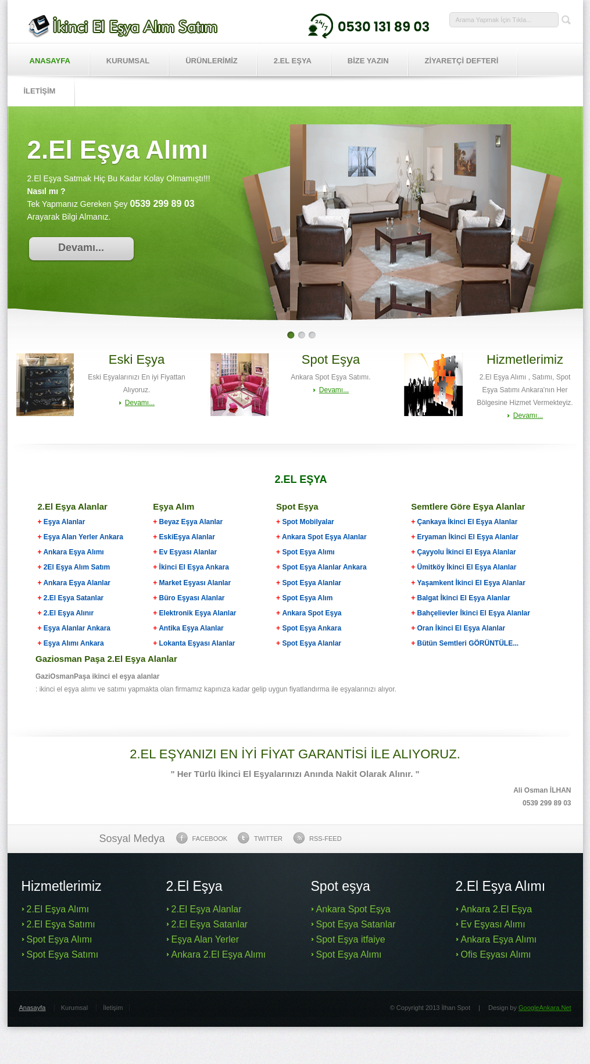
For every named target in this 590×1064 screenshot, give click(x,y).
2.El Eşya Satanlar (73, 598)
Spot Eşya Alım (307, 598)
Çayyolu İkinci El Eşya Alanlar (466, 552)
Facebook (202, 838)
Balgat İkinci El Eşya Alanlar (463, 598)
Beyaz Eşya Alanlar (191, 522)
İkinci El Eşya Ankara (194, 567)
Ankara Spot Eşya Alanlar (324, 537)
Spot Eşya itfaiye (350, 939)
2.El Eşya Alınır (69, 613)
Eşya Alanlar (61, 522)
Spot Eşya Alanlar (311, 583)
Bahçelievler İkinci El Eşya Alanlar (473, 613)
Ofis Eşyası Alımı (496, 954)
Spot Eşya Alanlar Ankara (324, 567)
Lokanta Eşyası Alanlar (197, 643)
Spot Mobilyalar (308, 522)
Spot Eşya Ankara (311, 628)
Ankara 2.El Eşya (496, 909)
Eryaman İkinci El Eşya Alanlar (467, 537)
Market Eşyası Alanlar (195, 583)
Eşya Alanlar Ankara (77, 628)
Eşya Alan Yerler (205, 939)
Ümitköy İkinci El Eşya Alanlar (466, 567)
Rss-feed (317, 838)
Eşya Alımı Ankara (73, 643)
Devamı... (81, 247)
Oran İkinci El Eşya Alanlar (461, 628)
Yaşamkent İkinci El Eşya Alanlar (471, 583)
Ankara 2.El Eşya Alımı (218, 954)
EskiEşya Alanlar (187, 537)
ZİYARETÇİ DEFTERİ (462, 60)
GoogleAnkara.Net (545, 1007)
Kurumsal (127, 60)
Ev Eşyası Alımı (493, 924)
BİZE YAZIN (368, 60)
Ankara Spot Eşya (311, 613)
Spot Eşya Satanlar (356, 924)
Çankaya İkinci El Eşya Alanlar (467, 522)
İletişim (113, 1007)
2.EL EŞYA (293, 60)
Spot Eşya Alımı (308, 552)
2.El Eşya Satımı (61, 924)
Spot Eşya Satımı (63, 954)
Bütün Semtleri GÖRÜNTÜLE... (468, 643)
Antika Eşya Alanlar (191, 628)
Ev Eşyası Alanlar (188, 552)
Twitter (260, 838)
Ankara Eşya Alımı (73, 552)
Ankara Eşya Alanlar (76, 583)
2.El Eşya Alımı (58, 909)
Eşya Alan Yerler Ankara (83, 537)
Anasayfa (50, 60)
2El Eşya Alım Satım (76, 567)
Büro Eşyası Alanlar (192, 598)
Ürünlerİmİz (211, 60)
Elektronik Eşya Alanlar (198, 613)
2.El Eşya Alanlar (206, 909)
